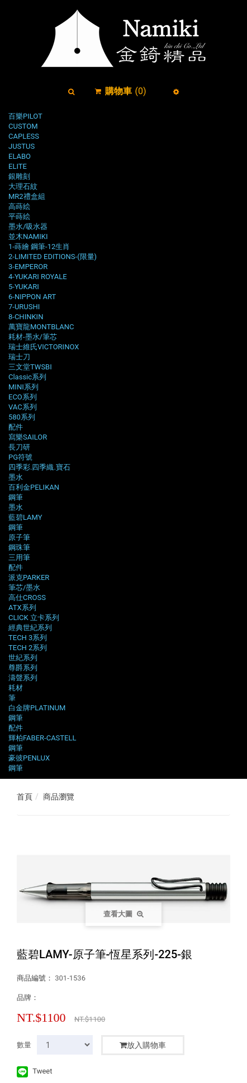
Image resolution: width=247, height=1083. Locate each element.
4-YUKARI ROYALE (37, 276)
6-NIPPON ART (32, 296)
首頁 (24, 796)
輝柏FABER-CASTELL (42, 738)
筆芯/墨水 (24, 587)
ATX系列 (22, 607)
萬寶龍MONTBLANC (41, 327)
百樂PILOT (25, 116)
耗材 (15, 688)
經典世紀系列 (30, 627)
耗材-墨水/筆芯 (32, 337)
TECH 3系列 (27, 637)
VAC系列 (22, 407)
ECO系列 (22, 397)
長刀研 (19, 447)
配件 (15, 427)
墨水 (15, 477)
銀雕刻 (19, 176)
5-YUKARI (23, 286)
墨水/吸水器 (28, 226)
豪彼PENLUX (29, 758)
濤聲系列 (22, 678)
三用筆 (19, 557)
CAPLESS (23, 136)
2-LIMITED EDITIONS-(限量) (52, 256)
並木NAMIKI (28, 236)
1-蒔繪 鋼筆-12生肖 (39, 246)
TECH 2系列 (27, 647)
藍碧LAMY (25, 517)
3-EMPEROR (28, 266)
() (125, 91)
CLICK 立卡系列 (33, 617)
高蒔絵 (19, 206)
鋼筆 (15, 497)
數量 (24, 1045)
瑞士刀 (19, 357)
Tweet (42, 1071)
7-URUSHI (24, 307)
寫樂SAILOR (27, 437)
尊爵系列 (22, 668)
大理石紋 (22, 186)
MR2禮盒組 (26, 196)
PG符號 (20, 457)
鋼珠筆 (19, 547)
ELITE (17, 166)
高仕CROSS (27, 597)
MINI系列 (23, 387)
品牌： (28, 997)
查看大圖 (123, 914)
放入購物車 (143, 1045)
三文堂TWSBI (30, 367)
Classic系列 (27, 377)
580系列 (21, 417)
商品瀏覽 (58, 796)
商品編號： (35, 978)
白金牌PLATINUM (36, 708)
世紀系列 (22, 657)
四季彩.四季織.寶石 (39, 467)
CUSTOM (22, 126)
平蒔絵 (19, 216)
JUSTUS (21, 146)
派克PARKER (28, 577)
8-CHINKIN (25, 317)
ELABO (19, 156)
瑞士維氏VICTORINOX (43, 347)
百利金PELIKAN (33, 487)
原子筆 (19, 537)
